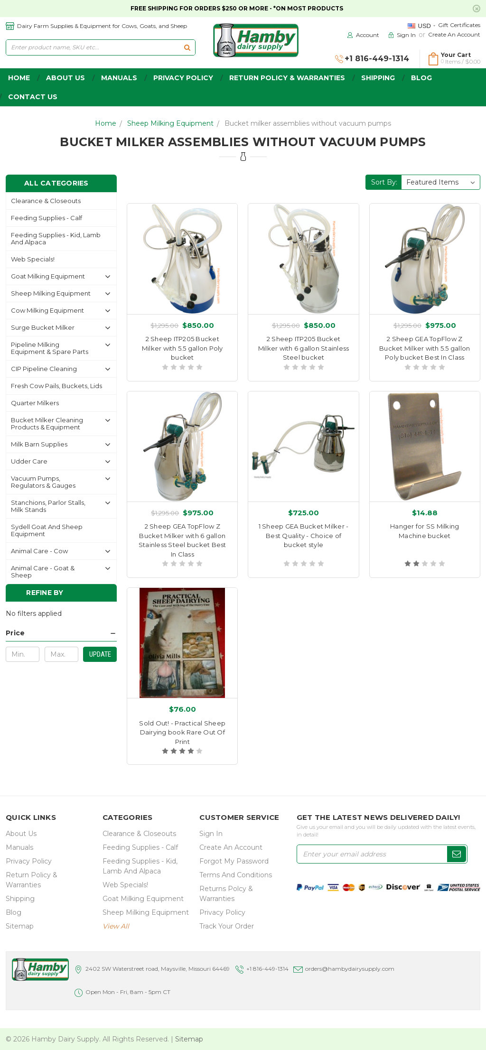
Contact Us (32, 97)
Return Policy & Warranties (287, 78)
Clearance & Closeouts (46, 200)
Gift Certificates (459, 24)
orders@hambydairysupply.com (349, 968)
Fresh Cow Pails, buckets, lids (56, 386)
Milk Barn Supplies (39, 444)
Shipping (378, 78)
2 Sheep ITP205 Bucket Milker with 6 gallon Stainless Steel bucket (303, 348)
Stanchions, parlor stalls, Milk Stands (48, 506)
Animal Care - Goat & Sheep (43, 571)
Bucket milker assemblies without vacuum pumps (307, 123)
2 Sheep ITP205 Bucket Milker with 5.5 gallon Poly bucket (182, 348)
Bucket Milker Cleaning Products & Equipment (47, 423)
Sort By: (384, 182)
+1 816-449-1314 (267, 968)
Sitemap (20, 926)
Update (100, 654)
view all (116, 926)
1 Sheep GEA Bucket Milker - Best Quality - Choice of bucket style (304, 535)
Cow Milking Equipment (47, 310)
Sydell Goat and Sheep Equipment (47, 530)
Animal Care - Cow (39, 551)
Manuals (119, 78)
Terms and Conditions (235, 875)
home (19, 78)
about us (65, 78)
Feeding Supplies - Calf (46, 218)
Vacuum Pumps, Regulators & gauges (43, 481)
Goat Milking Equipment (48, 276)
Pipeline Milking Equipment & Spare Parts (49, 348)
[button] (61, 633)
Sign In (211, 833)
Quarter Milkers (35, 403)
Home (105, 123)
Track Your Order (226, 926)
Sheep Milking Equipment (170, 123)
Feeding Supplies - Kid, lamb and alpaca (56, 238)
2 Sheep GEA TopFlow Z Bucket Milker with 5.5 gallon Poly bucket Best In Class (424, 348)
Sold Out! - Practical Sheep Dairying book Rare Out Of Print (182, 732)
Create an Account (454, 34)
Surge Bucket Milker (43, 327)
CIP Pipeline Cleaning (44, 368)
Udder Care (29, 461)
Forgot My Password (234, 861)
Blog (421, 78)
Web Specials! (33, 259)
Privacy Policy (183, 78)
